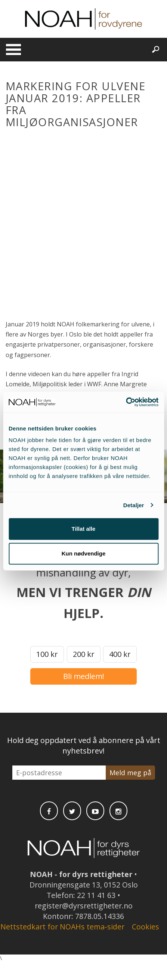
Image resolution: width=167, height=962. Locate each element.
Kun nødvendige (84, 553)
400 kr (120, 654)
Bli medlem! (83, 676)
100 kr (47, 654)
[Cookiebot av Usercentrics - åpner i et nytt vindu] (125, 402)
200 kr (84, 654)
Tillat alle (84, 529)
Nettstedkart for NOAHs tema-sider (62, 927)
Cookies (145, 927)
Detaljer (133, 505)
